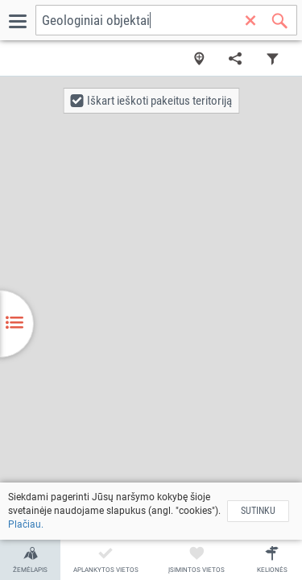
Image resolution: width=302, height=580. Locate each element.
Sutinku (258, 510)
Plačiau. (25, 524)
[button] (151, 101)
